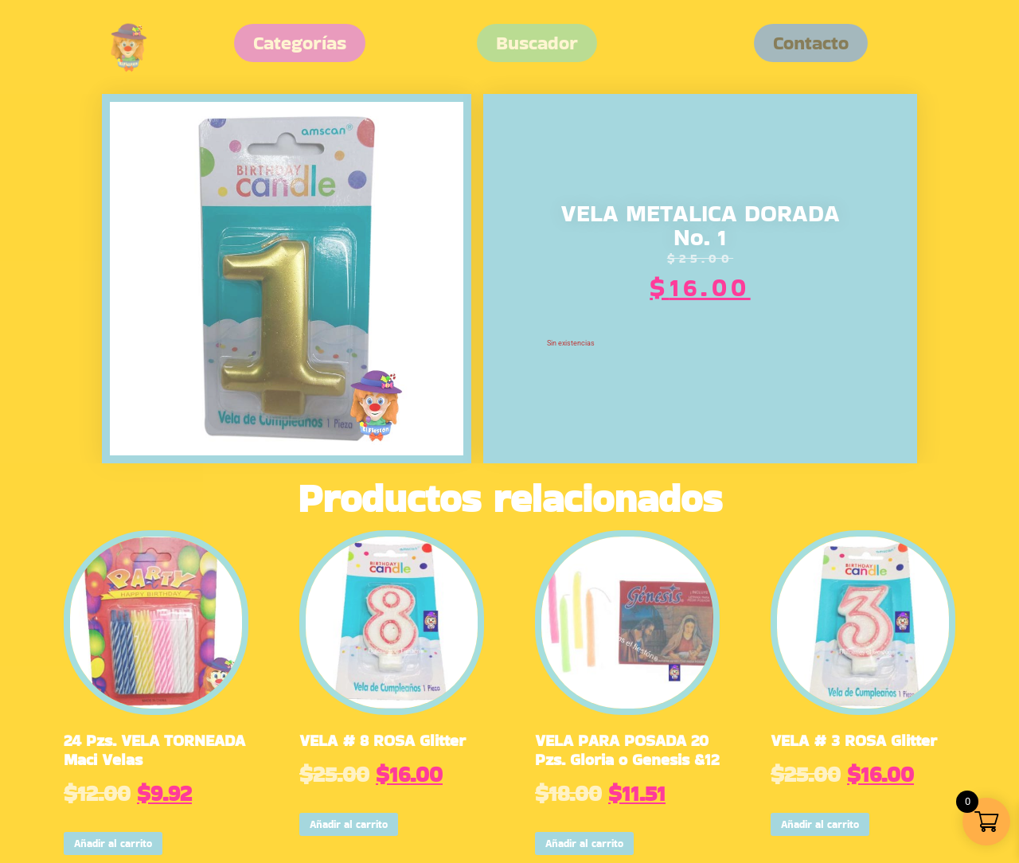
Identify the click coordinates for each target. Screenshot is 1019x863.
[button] (811, 43)
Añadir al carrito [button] (113, 843)
